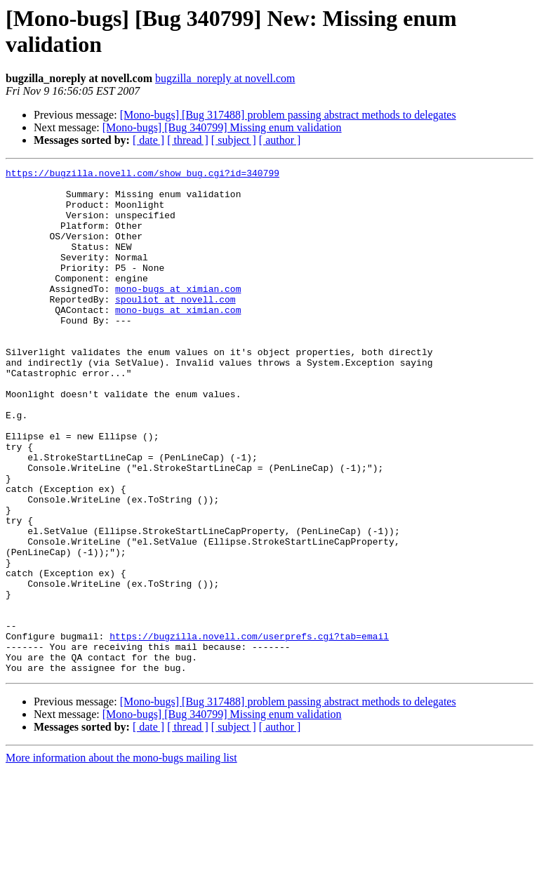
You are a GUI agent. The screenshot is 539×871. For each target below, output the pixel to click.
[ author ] (280, 140)
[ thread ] (187, 140)
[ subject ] (233, 140)
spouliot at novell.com (175, 326)
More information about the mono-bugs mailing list (121, 859)
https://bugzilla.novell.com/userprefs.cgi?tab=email (249, 730)
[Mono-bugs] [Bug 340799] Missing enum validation (222, 127)
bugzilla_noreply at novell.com (225, 78)
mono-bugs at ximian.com (178, 313)
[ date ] (148, 140)
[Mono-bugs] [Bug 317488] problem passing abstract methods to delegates (288, 115)
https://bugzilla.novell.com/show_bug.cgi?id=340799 (142, 174)
